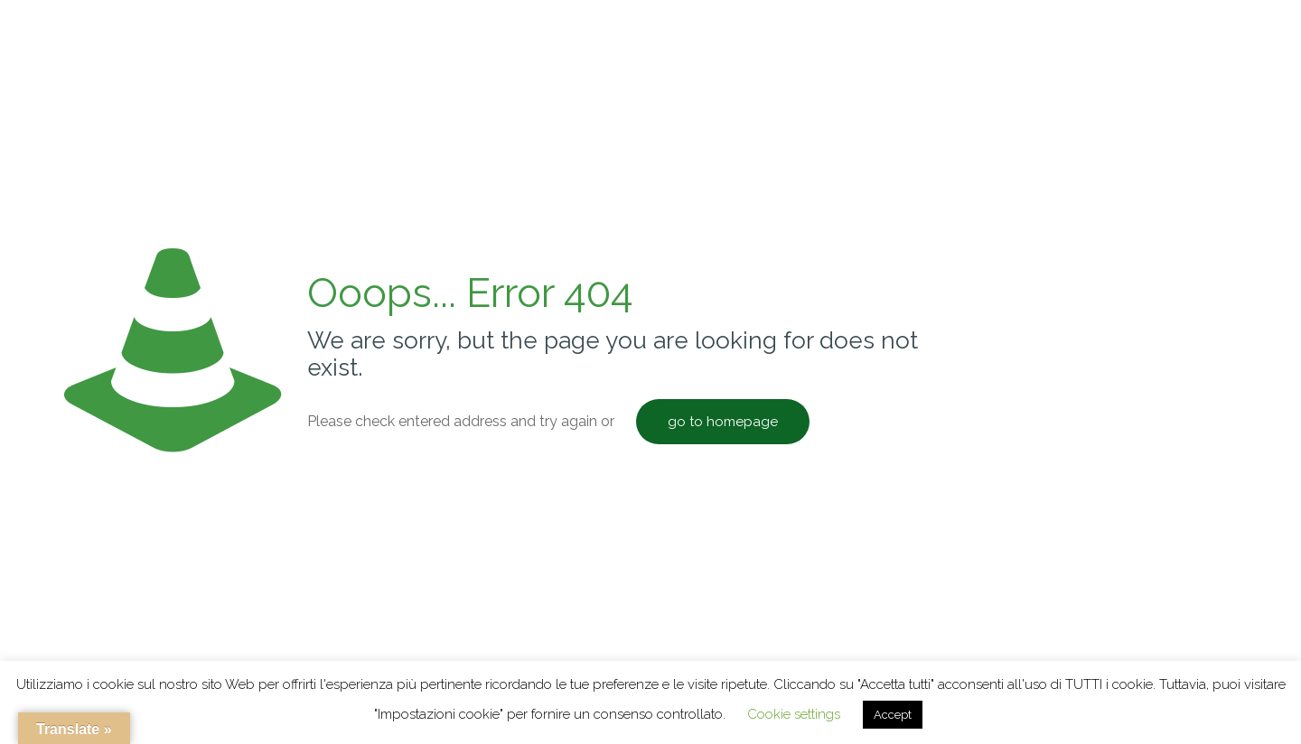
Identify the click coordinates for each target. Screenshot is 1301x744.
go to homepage (723, 422)
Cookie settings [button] (793, 714)
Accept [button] (893, 714)
